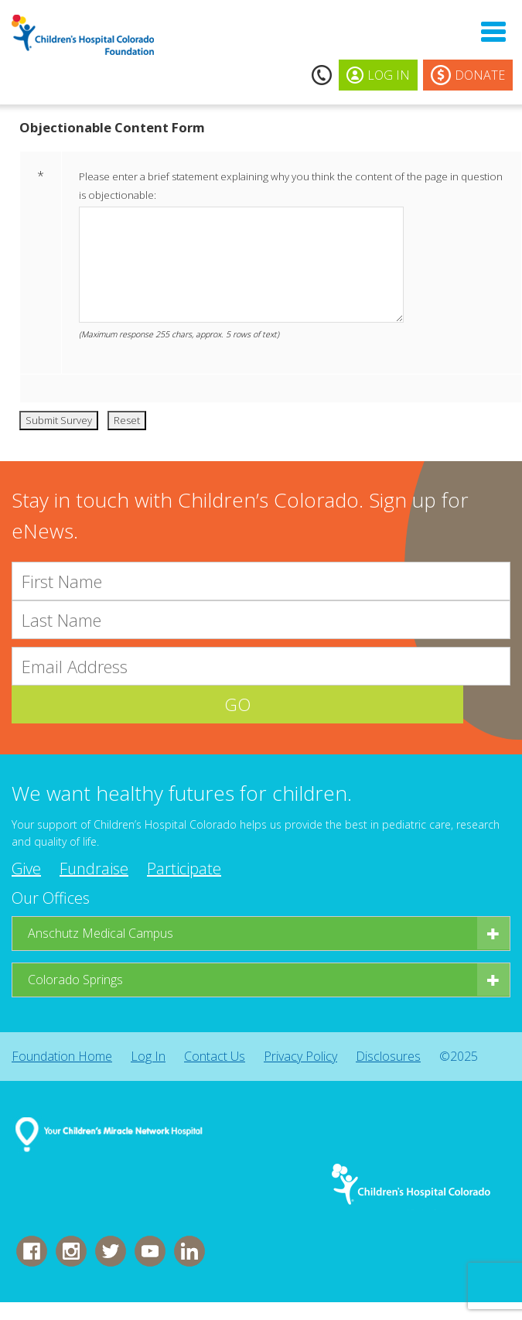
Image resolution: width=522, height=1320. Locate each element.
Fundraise (94, 869)
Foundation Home (62, 1056)
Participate (184, 869)
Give (26, 869)
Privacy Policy (300, 1056)
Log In (148, 1056)
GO (261, 704)
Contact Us (214, 1056)
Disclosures (388, 1056)
